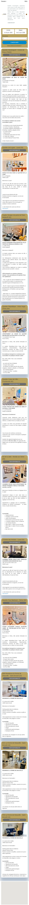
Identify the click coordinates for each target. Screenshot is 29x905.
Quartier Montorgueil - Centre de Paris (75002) (13, 51)
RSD (26, 1)
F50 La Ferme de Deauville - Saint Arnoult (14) (13, 816)
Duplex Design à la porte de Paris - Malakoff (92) (14, 216)
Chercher (14, 42)
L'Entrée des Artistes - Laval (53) (13, 540)
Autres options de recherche (14, 45)
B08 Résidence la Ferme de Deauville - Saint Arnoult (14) (12, 675)
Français (3, 1)
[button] (20, 891)
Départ (20, 30)
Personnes (5, 36)
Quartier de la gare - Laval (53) (12, 147)
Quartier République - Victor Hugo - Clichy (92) (14, 307)
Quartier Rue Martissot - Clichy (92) (14, 600)
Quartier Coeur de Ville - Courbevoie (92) (10, 380)
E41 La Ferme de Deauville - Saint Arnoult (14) (14, 744)
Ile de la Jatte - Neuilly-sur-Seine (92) (13, 458)
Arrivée (8, 30)
